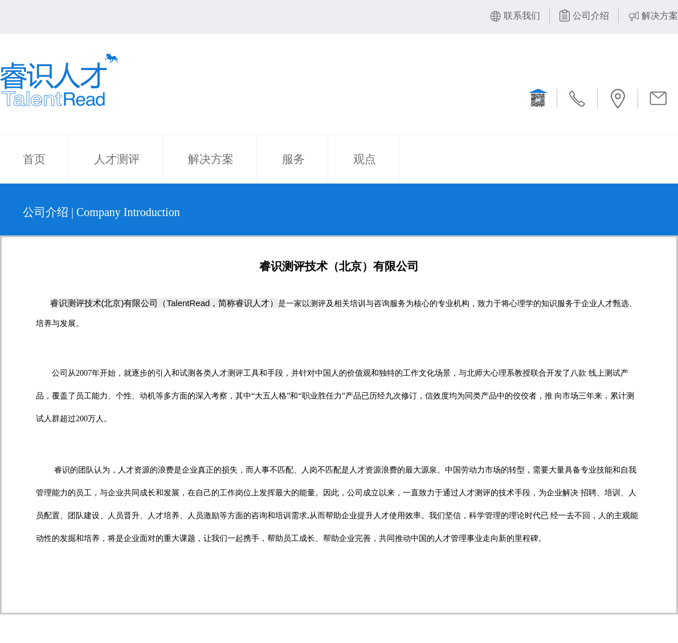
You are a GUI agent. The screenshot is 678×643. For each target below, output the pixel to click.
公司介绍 (591, 16)
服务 (293, 159)
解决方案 (660, 16)
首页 (34, 159)
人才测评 (117, 159)
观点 (364, 159)
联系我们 (522, 16)
